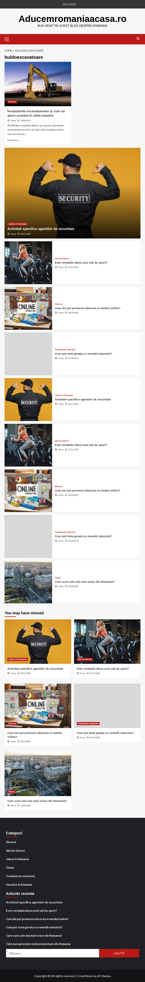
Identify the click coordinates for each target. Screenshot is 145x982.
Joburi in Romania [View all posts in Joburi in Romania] (17, 224)
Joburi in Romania (17, 859)
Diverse (11, 841)
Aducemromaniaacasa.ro (72, 19)
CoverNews (85, 975)
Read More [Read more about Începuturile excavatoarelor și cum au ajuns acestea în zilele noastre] (13, 140)
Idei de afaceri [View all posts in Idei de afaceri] (62, 258)
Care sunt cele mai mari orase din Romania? (85, 581)
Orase (10, 867)
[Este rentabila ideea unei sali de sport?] (28, 262)
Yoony (13, 120)
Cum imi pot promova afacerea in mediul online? (87, 308)
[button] (8, 38)
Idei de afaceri (15, 850)
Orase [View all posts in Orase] (58, 578)
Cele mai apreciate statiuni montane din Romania (38, 943)
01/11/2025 (73, 267)
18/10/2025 (73, 586)
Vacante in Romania (19, 884)
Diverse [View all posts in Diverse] (12, 101)
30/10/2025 (73, 312)
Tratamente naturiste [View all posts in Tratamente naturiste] (65, 349)
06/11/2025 (25, 234)
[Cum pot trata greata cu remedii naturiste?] (28, 353)
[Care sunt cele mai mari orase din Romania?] (28, 581)
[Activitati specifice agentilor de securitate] (72, 193)
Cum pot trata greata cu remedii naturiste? (83, 353)
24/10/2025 (73, 358)
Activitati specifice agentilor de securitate (40, 229)
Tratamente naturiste (20, 876)
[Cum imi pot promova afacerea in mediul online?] (28, 308)
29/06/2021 (25, 120)
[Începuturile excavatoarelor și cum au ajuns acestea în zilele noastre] (38, 84)
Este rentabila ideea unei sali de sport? (81, 262)
